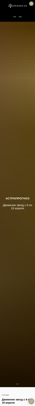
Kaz (14, 16)
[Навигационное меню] (31, 3)
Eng (20, 16)
